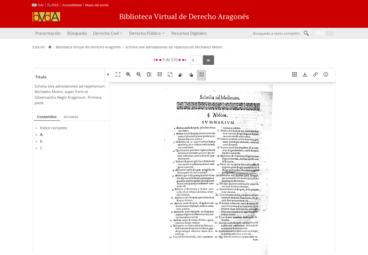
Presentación (48, 33)
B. (41, 141)
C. (41, 147)
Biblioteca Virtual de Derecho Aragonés (88, 47)
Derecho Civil (106, 33)
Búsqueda (77, 33)
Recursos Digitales (189, 33)
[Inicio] (50, 47)
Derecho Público (145, 33)
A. (41, 134)
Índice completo (53, 127)
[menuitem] (48, 33)
